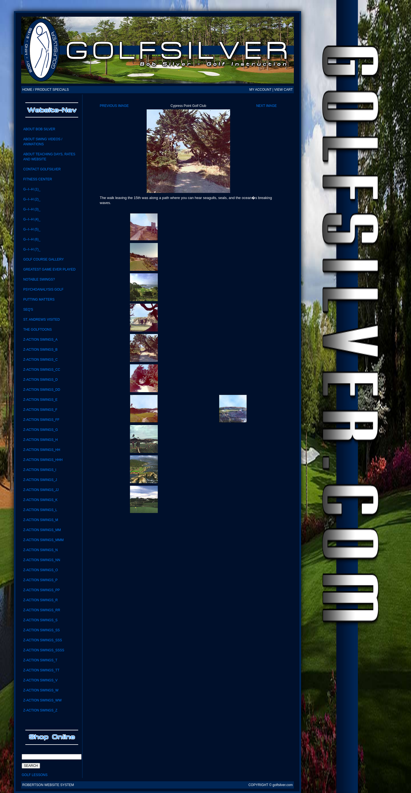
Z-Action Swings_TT (41, 670)
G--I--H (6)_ (31, 239)
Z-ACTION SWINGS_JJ (40, 490)
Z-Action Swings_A (40, 340)
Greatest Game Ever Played (49, 269)
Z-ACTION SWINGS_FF (41, 420)
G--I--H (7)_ (31, 249)
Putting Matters (38, 299)
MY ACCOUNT (260, 90)
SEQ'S (28, 309)
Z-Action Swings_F (40, 410)
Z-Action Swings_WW (42, 700)
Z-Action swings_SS (41, 630)
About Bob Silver (39, 129)
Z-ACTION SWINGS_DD (41, 390)
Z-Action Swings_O (40, 570)
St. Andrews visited (41, 319)
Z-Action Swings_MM (42, 530)
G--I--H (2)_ (31, 199)
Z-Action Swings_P (40, 580)
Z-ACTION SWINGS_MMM (43, 540)
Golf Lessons (35, 775)
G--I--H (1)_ (31, 189)
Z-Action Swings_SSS (42, 640)
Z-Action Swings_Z (40, 710)
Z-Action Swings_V (40, 680)
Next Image (266, 106)
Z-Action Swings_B (40, 350)
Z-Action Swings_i (39, 470)
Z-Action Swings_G (40, 430)
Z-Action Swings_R (40, 600)
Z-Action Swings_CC (41, 370)
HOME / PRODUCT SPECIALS (45, 90)
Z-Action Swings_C (40, 360)
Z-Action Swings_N (40, 550)
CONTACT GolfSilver (42, 169)
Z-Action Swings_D (40, 380)
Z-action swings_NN (41, 560)
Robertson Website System (48, 785)
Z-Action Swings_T (40, 660)
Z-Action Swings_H (40, 440)
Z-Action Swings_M (40, 520)
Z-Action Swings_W (40, 690)
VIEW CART (283, 90)
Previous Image (114, 106)
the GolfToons (37, 330)
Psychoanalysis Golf (43, 289)
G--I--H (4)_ (31, 219)
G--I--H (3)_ (31, 209)
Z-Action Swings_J (40, 480)
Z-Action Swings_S (40, 620)
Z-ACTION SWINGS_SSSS (43, 650)
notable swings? (39, 279)
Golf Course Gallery (43, 259)
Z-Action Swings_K (40, 500)
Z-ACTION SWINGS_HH (41, 450)
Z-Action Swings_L (40, 510)
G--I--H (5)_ (31, 229)
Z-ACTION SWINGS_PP (41, 590)
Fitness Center (37, 179)
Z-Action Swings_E (40, 400)
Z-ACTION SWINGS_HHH (42, 460)
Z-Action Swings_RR (41, 610)
